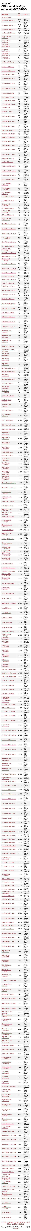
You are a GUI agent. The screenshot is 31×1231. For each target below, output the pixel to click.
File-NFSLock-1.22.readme (6, 475)
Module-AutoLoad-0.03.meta (7, 1114)
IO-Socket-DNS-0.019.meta (6, 1182)
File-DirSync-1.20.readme (5, 354)
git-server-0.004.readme (8, 846)
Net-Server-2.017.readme (6, 50)
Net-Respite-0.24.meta (8, 808)
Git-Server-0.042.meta (8, 889)
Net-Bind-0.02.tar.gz (7, 455)
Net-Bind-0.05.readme (8, 685)
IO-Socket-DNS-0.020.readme (6, 558)
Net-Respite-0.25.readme (5, 1082)
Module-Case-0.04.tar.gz (9, 488)
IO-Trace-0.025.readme (8, 720)
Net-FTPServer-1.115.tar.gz (6, 41)
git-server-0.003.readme (8, 1086)
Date (25, 14)
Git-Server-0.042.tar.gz (8, 71)
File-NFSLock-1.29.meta (9, 1144)
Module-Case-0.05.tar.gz (9, 483)
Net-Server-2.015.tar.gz (8, 33)
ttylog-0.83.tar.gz (6, 608)
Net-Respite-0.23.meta (8, 803)
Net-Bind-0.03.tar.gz (7, 452)
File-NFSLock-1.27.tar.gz (9, 233)
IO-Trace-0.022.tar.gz (8, 215)
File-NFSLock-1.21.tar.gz (9, 273)
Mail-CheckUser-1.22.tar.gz (6, 341)
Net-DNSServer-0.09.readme (6, 697)
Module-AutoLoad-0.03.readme (7, 1029)
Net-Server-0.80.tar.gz (8, 93)
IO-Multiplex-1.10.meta (8, 1186)
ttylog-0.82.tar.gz (6, 613)
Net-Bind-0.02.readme (8, 693)
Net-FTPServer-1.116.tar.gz (6, 37)
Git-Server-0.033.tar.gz (8, 154)
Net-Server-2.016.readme (6, 57)
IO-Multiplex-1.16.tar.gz (8, 294)
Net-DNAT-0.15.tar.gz (8, 283)
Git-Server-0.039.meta (8, 908)
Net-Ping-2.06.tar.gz (7, 420)
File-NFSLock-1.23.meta (9, 1148)
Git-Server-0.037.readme (9, 735)
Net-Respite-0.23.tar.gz (8, 88)
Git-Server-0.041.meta (8, 885)
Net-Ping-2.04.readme (8, 593)
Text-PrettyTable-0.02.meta (6, 985)
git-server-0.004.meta (8, 1168)
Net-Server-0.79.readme (9, 175)
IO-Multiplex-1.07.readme (5, 646)
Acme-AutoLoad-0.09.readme (6, 1067)
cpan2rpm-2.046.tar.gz (8, 137)
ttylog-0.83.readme (7, 627)
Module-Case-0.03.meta (9, 998)
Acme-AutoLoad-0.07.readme (6, 1057)
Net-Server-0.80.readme (9, 179)
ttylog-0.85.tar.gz (6, 598)
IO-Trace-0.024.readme (8, 715)
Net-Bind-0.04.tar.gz (7, 410)
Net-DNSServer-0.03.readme (6, 1095)
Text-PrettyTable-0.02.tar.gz (6, 405)
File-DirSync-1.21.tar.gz (8, 299)
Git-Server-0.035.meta (8, 899)
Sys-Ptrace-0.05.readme (9, 774)
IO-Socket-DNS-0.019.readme (6, 554)
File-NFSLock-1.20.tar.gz (9, 264)
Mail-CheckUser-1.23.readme (6, 764)
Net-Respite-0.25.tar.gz (8, 78)
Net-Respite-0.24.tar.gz (8, 83)
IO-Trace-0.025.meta (8, 870)
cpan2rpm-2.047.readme (9, 673)
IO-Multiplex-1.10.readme (5, 660)
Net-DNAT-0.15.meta (8, 1124)
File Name (5, 14)
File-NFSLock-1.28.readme (6, 433)
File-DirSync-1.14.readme (5, 375)
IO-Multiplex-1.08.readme (5, 650)
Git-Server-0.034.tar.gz (8, 104)
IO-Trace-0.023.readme (8, 708)
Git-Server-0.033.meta (8, 946)
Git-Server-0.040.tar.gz (8, 100)
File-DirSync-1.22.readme (5, 364)
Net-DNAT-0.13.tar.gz (8, 276)
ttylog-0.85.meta (6, 1203)
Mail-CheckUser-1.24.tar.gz (6, 331)
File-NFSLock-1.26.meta (9, 1156)
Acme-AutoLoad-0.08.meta (6, 1110)
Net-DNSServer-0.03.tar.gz (6, 415)
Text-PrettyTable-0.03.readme (6, 1100)
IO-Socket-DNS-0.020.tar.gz (6, 184)
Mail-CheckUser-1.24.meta (6, 975)
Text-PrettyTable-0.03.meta (6, 990)
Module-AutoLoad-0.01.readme (7, 1024)
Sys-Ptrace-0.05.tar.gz (8, 583)
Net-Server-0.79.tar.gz (8, 97)
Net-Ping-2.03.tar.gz (7, 563)
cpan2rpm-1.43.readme (8, 308)
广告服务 (16, 1222)
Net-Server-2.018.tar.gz (8, 20)
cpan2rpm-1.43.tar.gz (8, 346)
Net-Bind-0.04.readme (8, 680)
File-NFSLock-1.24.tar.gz (9, 253)
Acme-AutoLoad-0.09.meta (6, 1019)
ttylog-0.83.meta (6, 1217)
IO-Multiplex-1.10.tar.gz (8, 317)
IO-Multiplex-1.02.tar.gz (8, 425)
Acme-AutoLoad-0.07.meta (6, 1105)
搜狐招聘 (10, 1222)
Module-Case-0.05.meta (9, 1008)
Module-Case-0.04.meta (9, 1003)
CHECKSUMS (6, 107)
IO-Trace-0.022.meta (8, 879)
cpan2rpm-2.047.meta (8, 925)
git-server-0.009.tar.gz (8, 395)
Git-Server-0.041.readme (9, 745)
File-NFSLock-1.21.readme (6, 463)
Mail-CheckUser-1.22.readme (6, 759)
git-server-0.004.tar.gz (8, 530)
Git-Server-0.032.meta (8, 941)
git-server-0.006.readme (8, 835)
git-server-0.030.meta (8, 994)
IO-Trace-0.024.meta (8, 866)
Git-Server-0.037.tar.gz (8, 126)
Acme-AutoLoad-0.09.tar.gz (6, 492)
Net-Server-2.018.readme (6, 45)
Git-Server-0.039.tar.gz (8, 116)
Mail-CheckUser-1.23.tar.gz (6, 336)
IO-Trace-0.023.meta (8, 862)
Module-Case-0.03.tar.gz (9, 603)
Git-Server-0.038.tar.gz (8, 121)
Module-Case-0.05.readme (6, 960)
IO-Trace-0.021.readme (8, 711)
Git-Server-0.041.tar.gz (8, 74)
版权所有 (17, 1228)
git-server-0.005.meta (8, 1045)
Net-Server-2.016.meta (8, 822)
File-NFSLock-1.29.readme (6, 448)
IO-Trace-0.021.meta (8, 882)
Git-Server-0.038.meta (8, 918)
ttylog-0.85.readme (7, 617)
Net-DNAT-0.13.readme (8, 568)
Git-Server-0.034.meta (8, 937)
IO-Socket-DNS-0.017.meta (6, 1175)
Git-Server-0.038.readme (9, 749)
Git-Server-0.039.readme (9, 754)
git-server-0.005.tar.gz (8, 516)
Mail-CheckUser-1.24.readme (6, 769)
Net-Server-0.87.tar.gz (8, 67)
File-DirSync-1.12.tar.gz (8, 379)
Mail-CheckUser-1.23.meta (6, 970)
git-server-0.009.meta (8, 1049)
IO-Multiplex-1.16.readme (5, 665)
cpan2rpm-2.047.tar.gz (8, 133)
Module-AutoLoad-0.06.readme (7, 1037)
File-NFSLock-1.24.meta (9, 1152)
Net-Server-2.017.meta (8, 826)
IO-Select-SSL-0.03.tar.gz (6, 578)
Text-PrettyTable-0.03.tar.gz (6, 400)
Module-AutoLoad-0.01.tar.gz (7, 543)
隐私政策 (21, 1224)
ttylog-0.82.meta (6, 1212)
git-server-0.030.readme (8, 853)
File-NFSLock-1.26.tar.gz (9, 242)
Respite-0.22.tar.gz (7, 111)
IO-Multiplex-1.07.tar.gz (8, 286)
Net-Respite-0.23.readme (5, 1072)
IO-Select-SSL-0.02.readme (6, 874)
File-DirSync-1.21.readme (5, 359)
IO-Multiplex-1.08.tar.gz (8, 326)
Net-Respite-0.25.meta (8, 813)
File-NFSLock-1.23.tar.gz (9, 256)
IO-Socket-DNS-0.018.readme (6, 551)
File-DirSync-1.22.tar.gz (8, 290)
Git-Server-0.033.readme (9, 799)
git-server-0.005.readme (8, 849)
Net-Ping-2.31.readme (8, 312)
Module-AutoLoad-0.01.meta (7, 1194)
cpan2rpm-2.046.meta (8, 922)
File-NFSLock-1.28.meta (9, 1139)
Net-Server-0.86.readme (9, 166)
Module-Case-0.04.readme (6, 956)
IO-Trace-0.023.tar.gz (8, 208)
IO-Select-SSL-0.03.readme (6, 725)
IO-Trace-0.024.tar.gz (8, 200)
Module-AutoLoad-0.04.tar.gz (7, 525)
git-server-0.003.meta (8, 1053)
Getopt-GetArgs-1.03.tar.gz (6, 635)
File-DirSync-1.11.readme (5, 391)
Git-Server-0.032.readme (9, 794)
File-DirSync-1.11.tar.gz (8, 368)
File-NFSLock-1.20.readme (6, 459)
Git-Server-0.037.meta (8, 913)
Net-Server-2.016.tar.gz (8, 29)
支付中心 (3, 1222)
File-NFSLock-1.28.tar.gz (9, 229)
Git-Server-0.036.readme (9, 790)
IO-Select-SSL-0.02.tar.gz (6, 588)
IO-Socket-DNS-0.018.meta (6, 1178)
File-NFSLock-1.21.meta (9, 1198)
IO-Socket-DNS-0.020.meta (6, 1090)
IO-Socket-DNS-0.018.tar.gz (6, 249)
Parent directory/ (6, 17)
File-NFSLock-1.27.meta (9, 1161)
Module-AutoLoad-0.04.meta (7, 1119)
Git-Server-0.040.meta (8, 896)
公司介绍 (14, 1224)
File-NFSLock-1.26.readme (6, 438)
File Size (19, 14)
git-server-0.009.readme (8, 839)
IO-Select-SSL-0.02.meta (9, 980)
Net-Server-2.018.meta (8, 831)
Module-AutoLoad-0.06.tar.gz (7, 510)
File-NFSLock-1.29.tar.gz (9, 224)
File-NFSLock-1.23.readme (6, 478)
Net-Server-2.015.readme (6, 54)
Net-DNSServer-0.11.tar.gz (6, 189)
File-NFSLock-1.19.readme (6, 467)
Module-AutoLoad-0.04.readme (7, 1041)
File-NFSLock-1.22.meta (9, 1135)
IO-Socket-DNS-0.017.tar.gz (6, 259)
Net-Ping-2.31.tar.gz (7, 162)
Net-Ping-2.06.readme (8, 539)
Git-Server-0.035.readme (9, 781)
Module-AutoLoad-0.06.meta (7, 1015)
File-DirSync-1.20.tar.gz (8, 303)
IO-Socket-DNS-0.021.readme (6, 547)
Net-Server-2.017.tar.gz (8, 25)
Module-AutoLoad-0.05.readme (7, 1033)
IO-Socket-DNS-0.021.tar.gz (6, 204)
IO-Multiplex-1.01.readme (5, 638)
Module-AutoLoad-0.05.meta (7, 1012)
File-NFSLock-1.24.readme (6, 472)
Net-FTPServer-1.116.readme (6, 219)
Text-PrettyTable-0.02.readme (6, 858)
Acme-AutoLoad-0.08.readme (6, 1062)
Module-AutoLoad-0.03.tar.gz (7, 534)
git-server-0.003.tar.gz (8, 631)
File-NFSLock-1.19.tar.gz (9, 268)
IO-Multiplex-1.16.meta (8, 1165)
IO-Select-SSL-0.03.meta (9, 933)
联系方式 (22, 1222)
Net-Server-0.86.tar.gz (8, 62)
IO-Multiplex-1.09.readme (5, 655)
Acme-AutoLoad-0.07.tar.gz (6, 520)
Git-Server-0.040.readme (9, 740)
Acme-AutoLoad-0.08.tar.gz (6, 497)
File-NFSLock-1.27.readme (6, 443)
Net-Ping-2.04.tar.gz (7, 505)
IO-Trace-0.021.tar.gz (8, 246)
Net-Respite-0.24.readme (5, 1077)
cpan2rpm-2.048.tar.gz (8, 130)
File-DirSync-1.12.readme (5, 387)
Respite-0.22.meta (7, 818)
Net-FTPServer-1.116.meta (6, 1207)
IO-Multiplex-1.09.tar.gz (8, 321)
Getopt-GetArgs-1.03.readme (6, 778)
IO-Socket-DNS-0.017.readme (6, 574)
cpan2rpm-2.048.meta (8, 929)
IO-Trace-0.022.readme (8, 704)
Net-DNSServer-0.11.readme (6, 701)
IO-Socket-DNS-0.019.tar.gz (6, 211)
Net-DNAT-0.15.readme (8, 571)
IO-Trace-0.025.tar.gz (8, 196)
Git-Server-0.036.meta (8, 903)
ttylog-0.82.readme (7, 622)
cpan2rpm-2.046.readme (9, 669)
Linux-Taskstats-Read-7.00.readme (8, 892)
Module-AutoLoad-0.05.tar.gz (7, 513)
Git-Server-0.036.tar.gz (8, 141)
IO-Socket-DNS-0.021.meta (6, 1127)
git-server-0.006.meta (8, 1172)
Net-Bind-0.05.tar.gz (7, 383)
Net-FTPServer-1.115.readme (6, 237)
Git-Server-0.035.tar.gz (8, 145)
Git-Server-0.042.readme (9, 730)
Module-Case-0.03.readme (6, 951)
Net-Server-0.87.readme (9, 171)
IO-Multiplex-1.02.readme (5, 641)
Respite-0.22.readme (8, 1131)
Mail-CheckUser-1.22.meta (6, 965)
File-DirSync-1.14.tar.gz (8, 371)
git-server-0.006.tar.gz (8, 501)
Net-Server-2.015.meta (8, 842)
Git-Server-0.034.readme (9, 785)
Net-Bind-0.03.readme (8, 689)
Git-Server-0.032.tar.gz (8, 149)
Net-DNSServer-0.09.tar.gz (6, 193)
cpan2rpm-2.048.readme (9, 676)
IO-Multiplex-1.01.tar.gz (8, 429)
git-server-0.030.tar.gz (8, 158)
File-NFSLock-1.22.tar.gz (9, 279)
